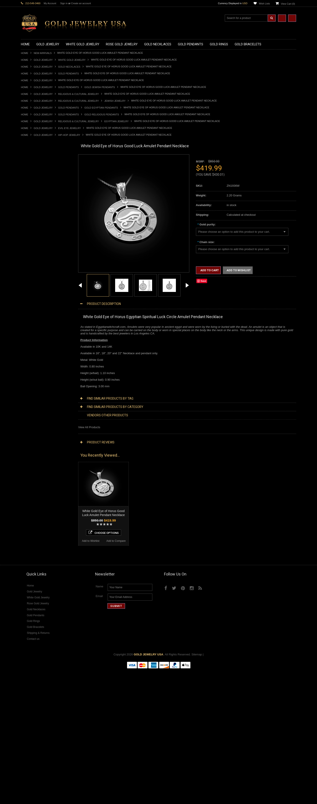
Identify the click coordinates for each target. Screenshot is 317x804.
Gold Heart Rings (32, 310)
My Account (50, 3)
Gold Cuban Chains (33, 366)
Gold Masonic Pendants (36, 262)
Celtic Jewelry (30, 388)
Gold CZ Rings (30, 276)
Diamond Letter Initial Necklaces (41, 474)
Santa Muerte (29, 384)
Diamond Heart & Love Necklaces (42, 470)
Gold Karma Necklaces (35, 191)
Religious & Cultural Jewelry (78, 94)
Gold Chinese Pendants (36, 217)
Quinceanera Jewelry (34, 410)
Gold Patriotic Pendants (36, 232)
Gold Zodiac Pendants (35, 228)
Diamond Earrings (32, 503)
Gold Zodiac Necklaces (35, 210)
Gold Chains (29, 362)
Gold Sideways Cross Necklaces (41, 206)
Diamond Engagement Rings (39, 526)
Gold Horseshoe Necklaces (38, 180)
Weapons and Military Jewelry (40, 418)
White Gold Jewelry (71, 60)
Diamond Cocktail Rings (36, 522)
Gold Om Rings (31, 329)
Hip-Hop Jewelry (69, 135)
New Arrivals (43, 53)
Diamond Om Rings (33, 537)
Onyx (24, 559)
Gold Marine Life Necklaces (38, 169)
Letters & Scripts (31, 437)
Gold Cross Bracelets (34, 351)
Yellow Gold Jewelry (33, 444)
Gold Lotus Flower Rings (36, 317)
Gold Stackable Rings (34, 284)
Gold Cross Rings (32, 306)
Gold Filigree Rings (33, 280)
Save (203, 281)
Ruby (24, 563)
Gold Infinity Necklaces (35, 184)
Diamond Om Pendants (36, 500)
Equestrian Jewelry (33, 422)
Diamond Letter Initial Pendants (41, 492)
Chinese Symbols (32, 414)
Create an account (81, 3)
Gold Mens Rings (32, 321)
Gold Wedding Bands (34, 336)
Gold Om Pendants (33, 258)
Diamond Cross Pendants (37, 489)
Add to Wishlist (33, 672)
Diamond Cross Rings (35, 514)
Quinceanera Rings (33, 291)
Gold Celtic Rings (32, 303)
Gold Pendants (68, 73)
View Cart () (288, 3)
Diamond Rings (31, 511)
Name (99, 720)
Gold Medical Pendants (35, 225)
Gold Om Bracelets (33, 347)
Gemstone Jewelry (33, 541)
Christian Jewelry (32, 392)
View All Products (89, 427)
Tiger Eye (27, 570)
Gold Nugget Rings (33, 325)
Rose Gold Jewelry (33, 451)
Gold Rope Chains (32, 370)
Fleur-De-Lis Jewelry (34, 433)
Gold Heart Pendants (34, 247)
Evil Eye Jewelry (69, 128)
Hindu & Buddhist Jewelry (37, 399)
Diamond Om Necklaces (36, 481)
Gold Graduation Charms (37, 221)
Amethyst (27, 548)
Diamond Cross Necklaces (38, 466)
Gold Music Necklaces (35, 195)
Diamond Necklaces (33, 463)
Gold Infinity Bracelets (35, 358)
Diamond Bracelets (33, 507)
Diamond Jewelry (32, 459)
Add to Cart (209, 270)
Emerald (26, 552)
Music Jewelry (30, 440)
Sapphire (26, 567)
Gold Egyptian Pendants (101, 107)
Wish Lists (264, 3)
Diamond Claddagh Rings (37, 533)
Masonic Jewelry (31, 396)
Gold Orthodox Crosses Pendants (42, 254)
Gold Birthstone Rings (35, 299)
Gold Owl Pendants (33, 269)
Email (99, 729)
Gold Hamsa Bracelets (35, 355)
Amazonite (27, 544)
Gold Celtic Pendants (34, 239)
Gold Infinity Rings (32, 314)
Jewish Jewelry (114, 101)
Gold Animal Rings (32, 288)
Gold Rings (28, 273)
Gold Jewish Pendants (99, 87)
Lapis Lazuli (28, 555)
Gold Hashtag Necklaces (36, 172)
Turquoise (27, 574)
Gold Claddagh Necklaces (37, 165)
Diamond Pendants (33, 485)
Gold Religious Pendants (101, 114)
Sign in (64, 3)
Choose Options (46, 664)
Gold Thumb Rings (33, 332)
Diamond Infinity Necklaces (38, 477)
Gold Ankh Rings (31, 295)
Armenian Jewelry (32, 377)
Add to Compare (59, 672)
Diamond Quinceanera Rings (39, 518)
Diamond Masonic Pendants (39, 496)
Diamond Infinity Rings (35, 529)
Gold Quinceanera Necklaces (39, 202)
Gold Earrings (29, 340)
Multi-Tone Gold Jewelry (36, 455)
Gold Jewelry (43, 60)
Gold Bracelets (30, 343)
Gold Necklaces (69, 66)
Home (24, 53)
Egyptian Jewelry (116, 121)
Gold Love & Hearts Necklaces (40, 199)
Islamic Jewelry (30, 403)
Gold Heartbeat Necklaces (37, 176)
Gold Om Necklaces (33, 187)
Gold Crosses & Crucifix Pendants (42, 243)
